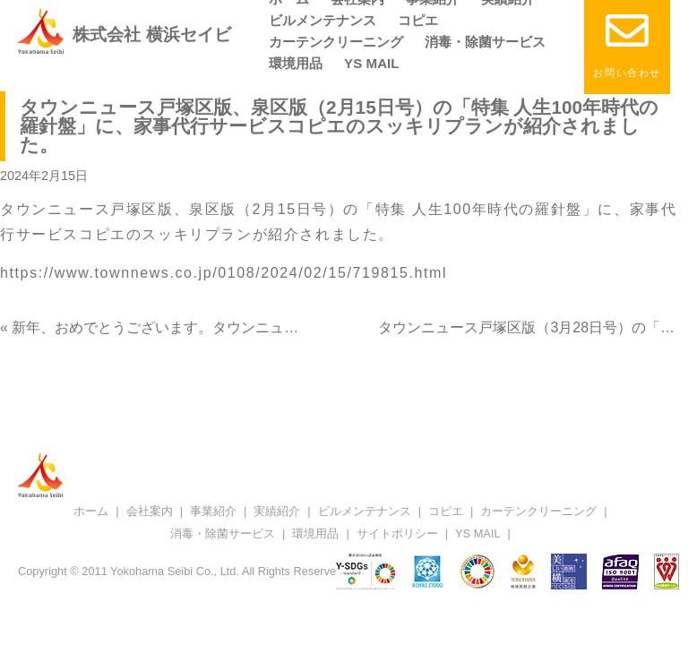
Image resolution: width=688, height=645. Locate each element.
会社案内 (149, 511)
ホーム (90, 511)
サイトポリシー (397, 533)
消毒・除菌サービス (485, 41)
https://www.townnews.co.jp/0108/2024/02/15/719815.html (223, 272)
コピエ (418, 20)
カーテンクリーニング (336, 41)
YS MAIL (372, 63)
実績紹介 (277, 511)
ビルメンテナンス (322, 20)
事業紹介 (213, 511)
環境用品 (295, 63)
